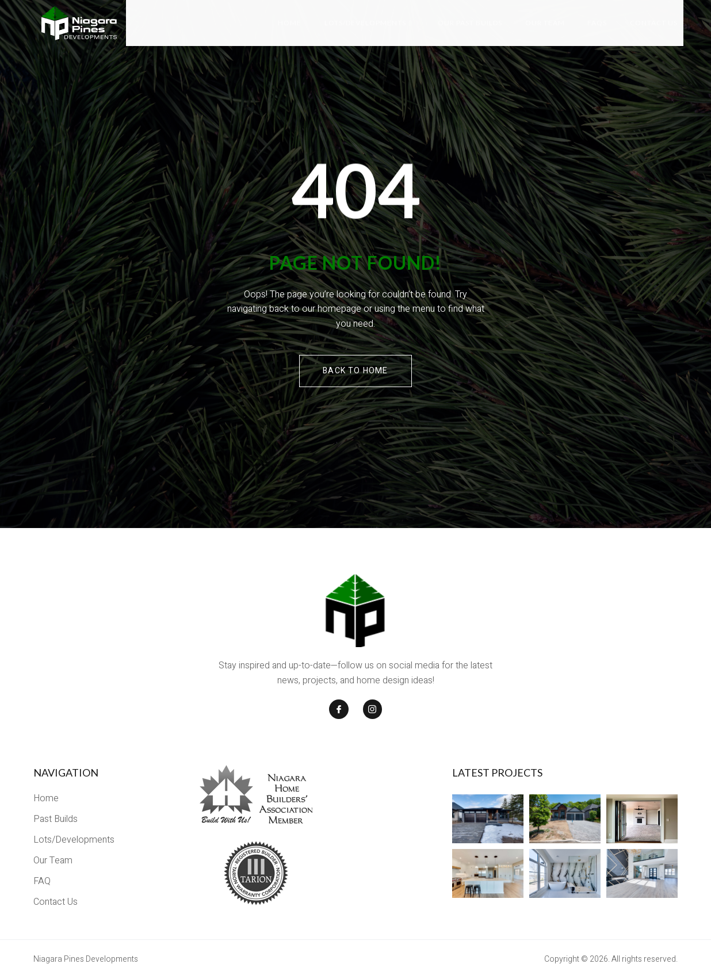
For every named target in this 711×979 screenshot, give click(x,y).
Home (289, 22)
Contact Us (654, 22)
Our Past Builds (469, 22)
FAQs (597, 22)
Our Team (544, 22)
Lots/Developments (367, 22)
